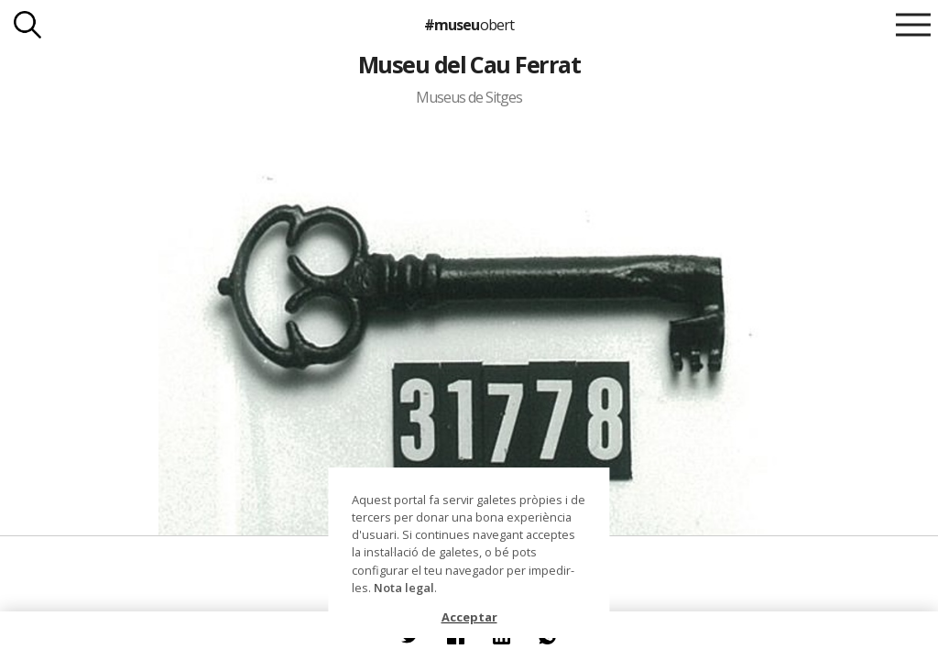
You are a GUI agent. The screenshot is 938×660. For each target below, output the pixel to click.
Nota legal (404, 587)
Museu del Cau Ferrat (469, 64)
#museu (468, 25)
